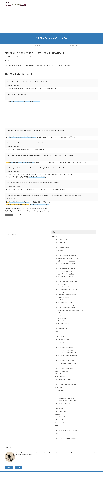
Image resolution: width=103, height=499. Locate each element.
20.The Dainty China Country (65, 321)
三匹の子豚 (58, 393)
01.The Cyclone (62, 272)
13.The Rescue (62, 303)
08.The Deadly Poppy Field (65, 290)
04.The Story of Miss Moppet (65, 369)
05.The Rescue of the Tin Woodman (67, 282)
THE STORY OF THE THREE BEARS (67, 449)
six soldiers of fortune (63, 342)
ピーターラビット (59, 361)
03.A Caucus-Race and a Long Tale (67, 403)
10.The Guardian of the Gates (66, 295)
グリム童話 (58, 334)
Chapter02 (61, 411)
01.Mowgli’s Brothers (63, 358)
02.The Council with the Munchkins (67, 274)
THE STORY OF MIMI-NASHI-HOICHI (68, 419)
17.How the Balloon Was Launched (67, 313)
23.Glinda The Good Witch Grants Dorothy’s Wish (71, 329)
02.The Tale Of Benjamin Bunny (66, 364)
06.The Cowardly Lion (63, 285)
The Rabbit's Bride (63, 347)
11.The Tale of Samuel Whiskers (66, 387)
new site (9, 486)
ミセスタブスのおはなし (61, 390)
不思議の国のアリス (60, 395)
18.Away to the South (63, 316)
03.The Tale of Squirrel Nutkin (65, 366)
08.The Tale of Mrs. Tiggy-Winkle (66, 379)
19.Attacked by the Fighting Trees (67, 318)
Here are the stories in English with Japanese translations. (23, 251)
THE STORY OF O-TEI (64, 422)
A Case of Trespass (63, 261)
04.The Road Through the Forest (66, 279)
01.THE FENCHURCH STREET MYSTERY (68, 455)
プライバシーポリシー (14, 253)
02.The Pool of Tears (63, 401)
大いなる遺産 (58, 406)
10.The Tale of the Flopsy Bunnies (67, 384)
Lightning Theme (51, 496)
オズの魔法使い (59, 269)
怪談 (56, 414)
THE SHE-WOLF (62, 435)
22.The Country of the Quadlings (66, 326)
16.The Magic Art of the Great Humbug (68, 311)
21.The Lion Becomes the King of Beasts (68, 324)
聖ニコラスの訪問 (59, 441)
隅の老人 (57, 452)
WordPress (42, 496)
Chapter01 (61, 409)
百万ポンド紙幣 (59, 438)
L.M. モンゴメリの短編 (61, 258)
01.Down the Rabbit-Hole (64, 398)
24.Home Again (62, 331)
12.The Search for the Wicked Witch (67, 300)
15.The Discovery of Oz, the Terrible (67, 308)
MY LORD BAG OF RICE (64, 430)
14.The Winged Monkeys (64, 305)
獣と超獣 (57, 433)
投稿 (53, 251)
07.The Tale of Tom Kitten (65, 377)
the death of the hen (63, 345)
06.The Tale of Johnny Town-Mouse (67, 374)
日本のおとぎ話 (59, 427)
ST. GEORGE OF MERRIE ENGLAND (67, 447)
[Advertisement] (51, 20)
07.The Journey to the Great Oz (66, 287)
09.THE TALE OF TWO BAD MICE (67, 382)
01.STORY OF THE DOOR (65, 353)
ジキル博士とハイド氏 (61, 350)
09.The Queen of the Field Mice (66, 292)
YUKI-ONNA (61, 425)
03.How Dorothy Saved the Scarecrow (68, 277)
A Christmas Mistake (63, 266)
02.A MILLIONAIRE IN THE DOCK (67, 457)
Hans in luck (61, 339)
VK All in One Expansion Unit (62, 496)
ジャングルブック (59, 355)
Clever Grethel (62, 337)
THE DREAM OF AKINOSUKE (66, 417)
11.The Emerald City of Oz (20, 214)
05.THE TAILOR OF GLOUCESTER (67, 371)
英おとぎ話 (58, 444)
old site (19, 486)
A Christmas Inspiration (64, 264)
